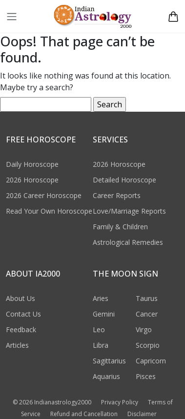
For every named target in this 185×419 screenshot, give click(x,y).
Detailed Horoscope (124, 179)
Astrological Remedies (128, 242)
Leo (99, 329)
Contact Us (23, 314)
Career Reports (117, 195)
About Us (20, 298)
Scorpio (148, 345)
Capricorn (151, 360)
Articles (17, 345)
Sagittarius (109, 360)
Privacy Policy (119, 402)
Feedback (21, 329)
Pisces (146, 376)
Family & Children (120, 226)
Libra (100, 345)
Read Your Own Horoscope (49, 211)
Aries (100, 298)
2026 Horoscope (32, 179)
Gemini (104, 314)
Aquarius (106, 376)
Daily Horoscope (32, 164)
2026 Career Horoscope (44, 195)
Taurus (147, 298)
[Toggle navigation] (12, 16)
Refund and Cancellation (84, 414)
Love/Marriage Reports (129, 211)
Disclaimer (142, 414)
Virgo (144, 329)
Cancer (147, 314)
